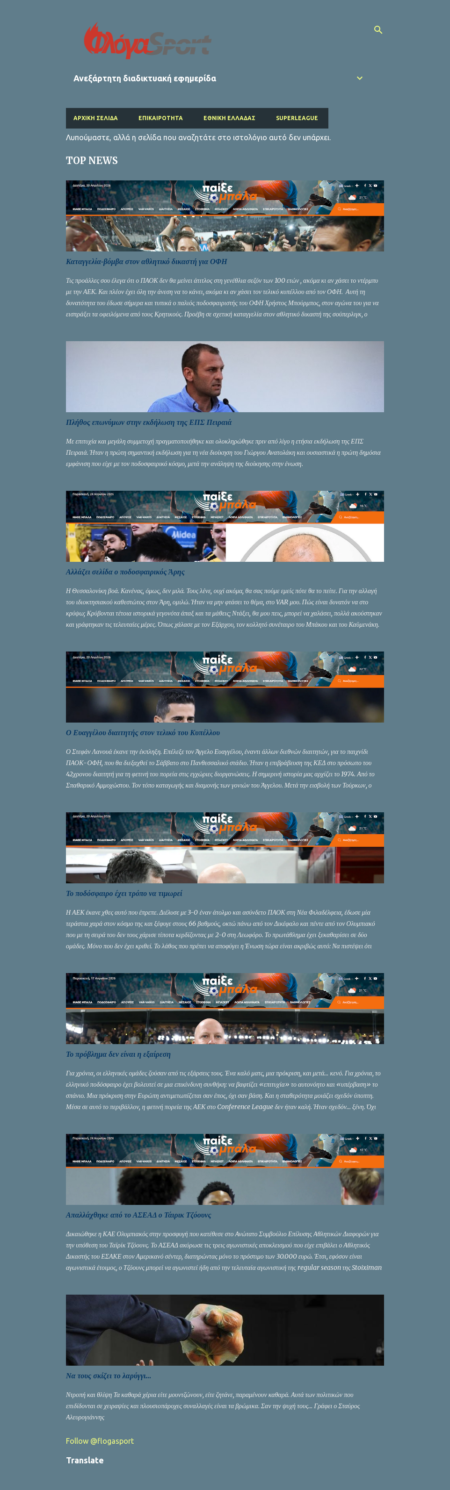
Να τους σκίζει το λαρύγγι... (109, 1376)
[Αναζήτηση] (378, 30)
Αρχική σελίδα (95, 118)
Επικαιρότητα (160, 118)
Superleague (297, 118)
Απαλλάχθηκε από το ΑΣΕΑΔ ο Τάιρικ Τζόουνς (138, 1215)
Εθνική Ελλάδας (229, 118)
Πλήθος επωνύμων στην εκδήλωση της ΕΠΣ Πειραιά (149, 422)
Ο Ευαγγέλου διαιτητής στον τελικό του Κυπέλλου (143, 733)
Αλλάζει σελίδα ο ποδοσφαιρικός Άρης (125, 572)
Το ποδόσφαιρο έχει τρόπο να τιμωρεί (124, 893)
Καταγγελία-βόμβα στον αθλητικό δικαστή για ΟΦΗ (146, 261)
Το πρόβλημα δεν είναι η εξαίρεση (118, 1054)
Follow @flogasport (100, 1441)
